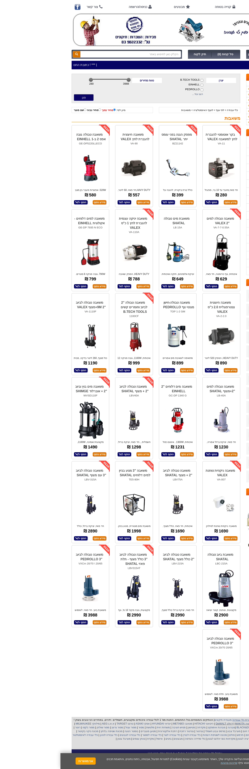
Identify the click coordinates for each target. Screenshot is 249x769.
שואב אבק (201, 731)
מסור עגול (70, 727)
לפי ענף (159, 110)
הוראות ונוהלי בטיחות (222, 175)
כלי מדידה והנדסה (134, 738)
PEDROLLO (134, 89)
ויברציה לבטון (184, 738)
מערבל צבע (173, 731)
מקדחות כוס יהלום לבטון (160, 738)
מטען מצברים (87, 731)
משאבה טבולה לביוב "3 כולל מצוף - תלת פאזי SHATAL (73, 559)
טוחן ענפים (78, 738)
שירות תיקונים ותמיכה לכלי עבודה (216, 183)
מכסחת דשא (198, 734)
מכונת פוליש (229, 734)
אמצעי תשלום (227, 151)
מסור (81, 727)
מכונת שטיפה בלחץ (50, 731)
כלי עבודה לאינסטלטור (24, 734)
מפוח (212, 731)
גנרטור (139, 731)
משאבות (125, 110)
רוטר (17, 727)
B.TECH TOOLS (131, 80)
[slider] (30, 80)
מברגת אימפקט (156, 727)
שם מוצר (19, 110)
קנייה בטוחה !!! (226, 167)
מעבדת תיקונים (162, 719)
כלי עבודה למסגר (91, 734)
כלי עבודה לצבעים (69, 734)
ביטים (108, 738)
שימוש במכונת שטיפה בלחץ (219, 239)
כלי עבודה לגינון (48, 734)
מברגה (171, 727)
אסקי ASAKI (81, 723)
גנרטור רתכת (125, 731)
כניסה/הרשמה (77, 7)
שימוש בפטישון (226, 215)
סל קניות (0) (165, 54)
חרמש (179, 734)
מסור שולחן (42, 727)
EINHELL (135, 84)
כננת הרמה (214, 734)
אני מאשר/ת (25, 761)
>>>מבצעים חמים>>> (223, 83)
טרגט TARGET (64, 723)
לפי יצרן (231, 111)
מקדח (90, 738)
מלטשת (90, 727)
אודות (199, 7)
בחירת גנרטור (227, 223)
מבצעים (118, 7)
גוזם (187, 734)
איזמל (99, 738)
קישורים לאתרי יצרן (224, 247)
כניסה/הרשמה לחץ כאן (202, 54)
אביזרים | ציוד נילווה (225, 122)
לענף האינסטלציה (143, 110)
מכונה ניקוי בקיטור (27, 731)
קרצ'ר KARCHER (225, 727)
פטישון (130, 727)
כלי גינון (232, 100)
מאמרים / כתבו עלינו (223, 191)
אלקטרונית (104, 731)
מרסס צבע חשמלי (154, 731)
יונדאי (107, 723)
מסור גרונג (57, 727)
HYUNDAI (97, 723)
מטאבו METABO (122, 723)
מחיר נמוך (48, 110)
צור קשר (32, 7)
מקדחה (141, 727)
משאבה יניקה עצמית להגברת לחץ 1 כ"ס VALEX (72, 223)
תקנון (232, 255)
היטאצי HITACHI (143, 723)
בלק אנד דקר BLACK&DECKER (194, 727)
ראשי (229, 7)
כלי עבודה (172, 110)
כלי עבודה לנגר (111, 734)
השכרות (231, 105)
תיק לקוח (139, 54)
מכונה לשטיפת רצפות (154, 734)
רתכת (113, 731)
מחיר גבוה (33, 110)
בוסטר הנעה (70, 731)
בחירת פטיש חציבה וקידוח (220, 231)
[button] (241, 750)
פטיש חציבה (118, 727)
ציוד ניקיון (230, 94)
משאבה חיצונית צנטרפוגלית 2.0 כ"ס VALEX (160, 307)
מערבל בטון (63, 738)
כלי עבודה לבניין (131, 734)
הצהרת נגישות (227, 271)
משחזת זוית (102, 727)
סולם (171, 734)
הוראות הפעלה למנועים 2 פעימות (216, 207)
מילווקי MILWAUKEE (27, 723)
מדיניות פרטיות (226, 263)
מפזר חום (187, 731)
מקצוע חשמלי (225, 731)
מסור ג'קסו (27, 727)
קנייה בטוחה (162, 7)
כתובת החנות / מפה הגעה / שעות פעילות (216, 142)
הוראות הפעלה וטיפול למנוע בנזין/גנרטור (212, 199)
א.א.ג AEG (47, 723)
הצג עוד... (137, 94)
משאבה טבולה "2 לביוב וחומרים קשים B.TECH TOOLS (73, 307)
